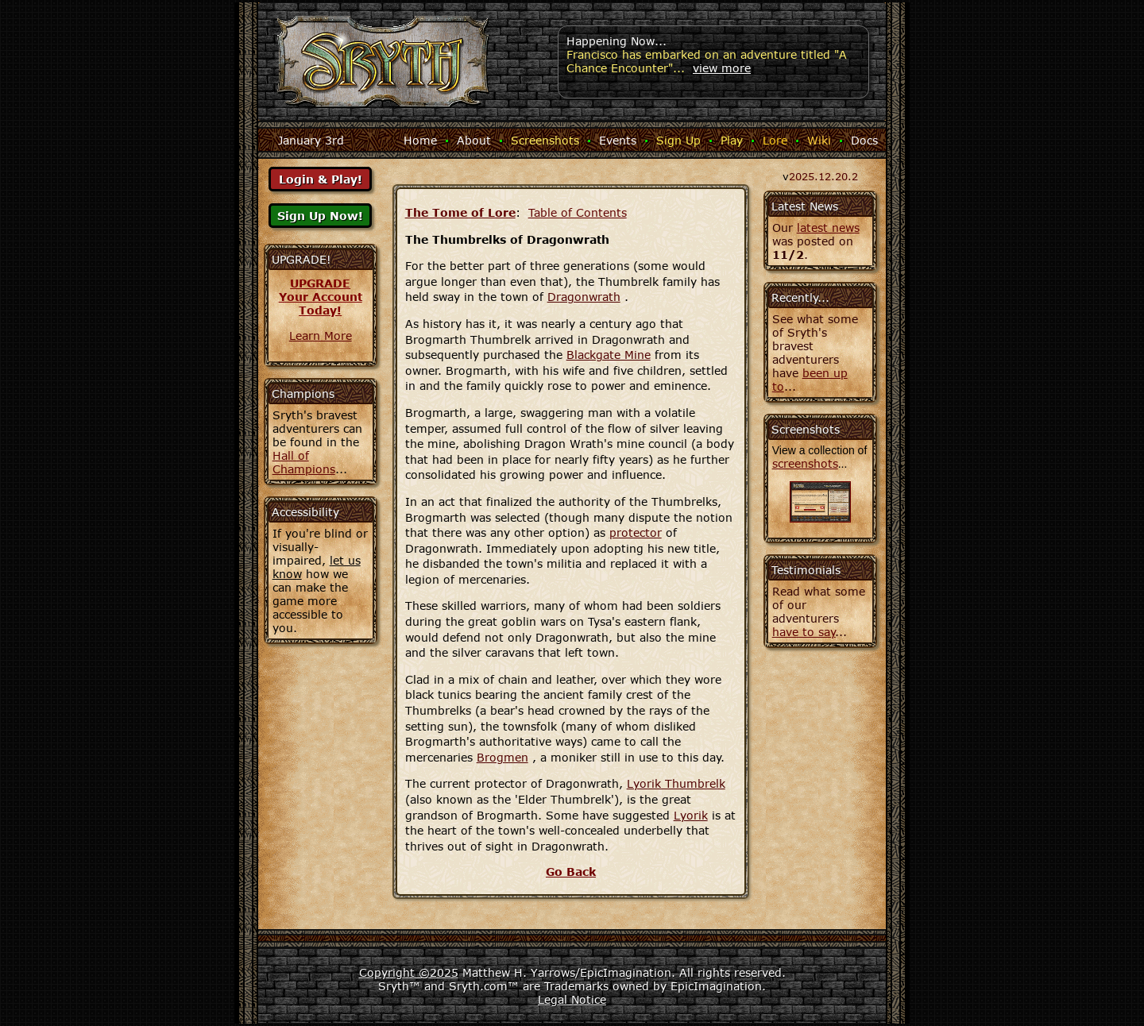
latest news (828, 227)
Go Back (571, 871)
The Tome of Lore (460, 212)
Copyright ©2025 (408, 972)
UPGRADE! (301, 259)
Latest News (804, 206)
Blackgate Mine (608, 354)
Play (732, 140)
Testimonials (806, 570)
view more (722, 68)
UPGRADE (320, 283)
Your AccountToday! (320, 303)
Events (617, 140)
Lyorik (691, 815)
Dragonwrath (583, 296)
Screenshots (545, 140)
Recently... (800, 297)
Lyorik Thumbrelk (676, 783)
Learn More (320, 335)
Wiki (819, 140)
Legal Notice (572, 999)
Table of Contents (577, 212)
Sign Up (678, 140)
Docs (864, 140)
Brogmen (502, 757)
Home (420, 140)
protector (635, 532)
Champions (303, 393)
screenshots (805, 463)
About (474, 140)
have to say (804, 631)
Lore (775, 140)
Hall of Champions (303, 462)
